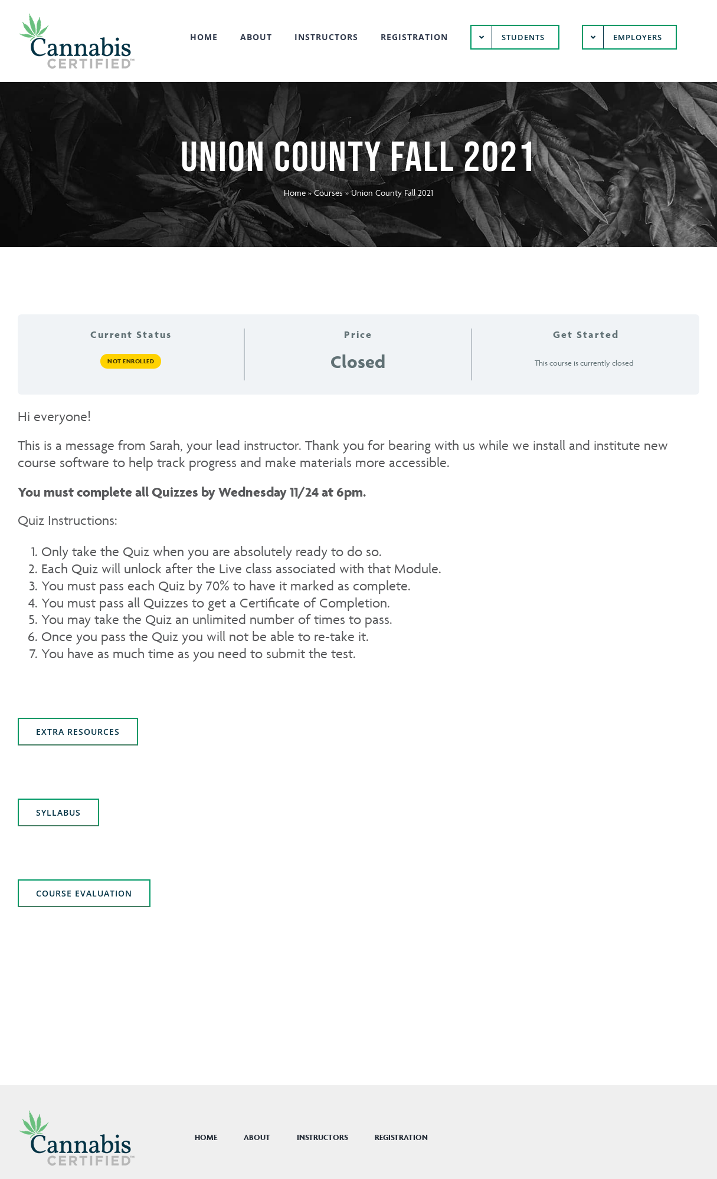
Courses (328, 193)
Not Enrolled (130, 361)
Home (295, 193)
